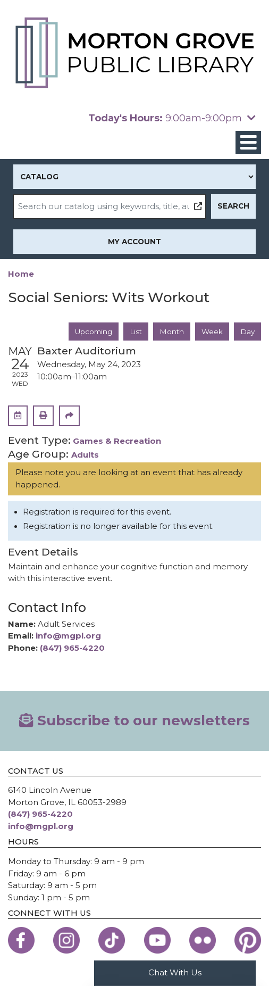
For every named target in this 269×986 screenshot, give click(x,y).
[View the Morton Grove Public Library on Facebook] (21, 940)
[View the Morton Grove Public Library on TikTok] (111, 940)
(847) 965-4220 (72, 648)
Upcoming (93, 331)
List (136, 331)
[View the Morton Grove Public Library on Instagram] (66, 940)
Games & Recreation (117, 441)
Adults (85, 455)
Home (21, 274)
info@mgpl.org (68, 636)
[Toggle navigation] (248, 142)
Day (247, 331)
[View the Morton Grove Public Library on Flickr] (202, 940)
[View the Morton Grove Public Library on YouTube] (157, 940)
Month (171, 331)
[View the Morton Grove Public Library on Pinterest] (247, 940)
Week (212, 331)
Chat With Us (174, 972)
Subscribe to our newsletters (134, 720)
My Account (134, 241)
